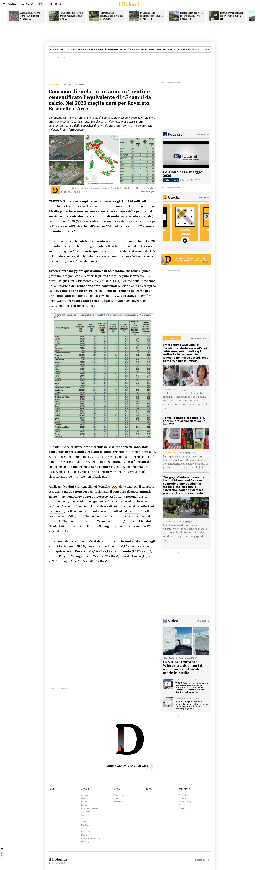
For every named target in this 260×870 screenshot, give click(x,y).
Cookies (182, 805)
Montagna (155, 49)
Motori (84, 835)
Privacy (2, 853)
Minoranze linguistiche (176, 49)
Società (124, 49)
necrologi (198, 49)
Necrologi (85, 841)
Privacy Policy (185, 802)
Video (116, 798)
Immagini (118, 802)
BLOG (148, 789)
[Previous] (2, 16)
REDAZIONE (184, 789)
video (208, 49)
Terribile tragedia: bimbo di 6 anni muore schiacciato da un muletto (184, 421)
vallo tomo (56, 511)
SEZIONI (85, 789)
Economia (76, 49)
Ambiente (113, 49)
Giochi (202, 197)
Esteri (83, 798)
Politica (64, 49)
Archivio (201, 134)
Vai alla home (198, 338)
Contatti (182, 798)
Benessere (85, 831)
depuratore (132, 511)
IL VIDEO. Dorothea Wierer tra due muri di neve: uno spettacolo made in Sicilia (183, 667)
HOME (51, 789)
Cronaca (54, 49)
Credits (182, 808)
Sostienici (183, 795)
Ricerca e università (94, 49)
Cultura (135, 49)
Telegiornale (171, 180)
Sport (144, 49)
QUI (114, 486)
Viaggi (84, 828)
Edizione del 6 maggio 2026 (182, 173)
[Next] (257, 16)
